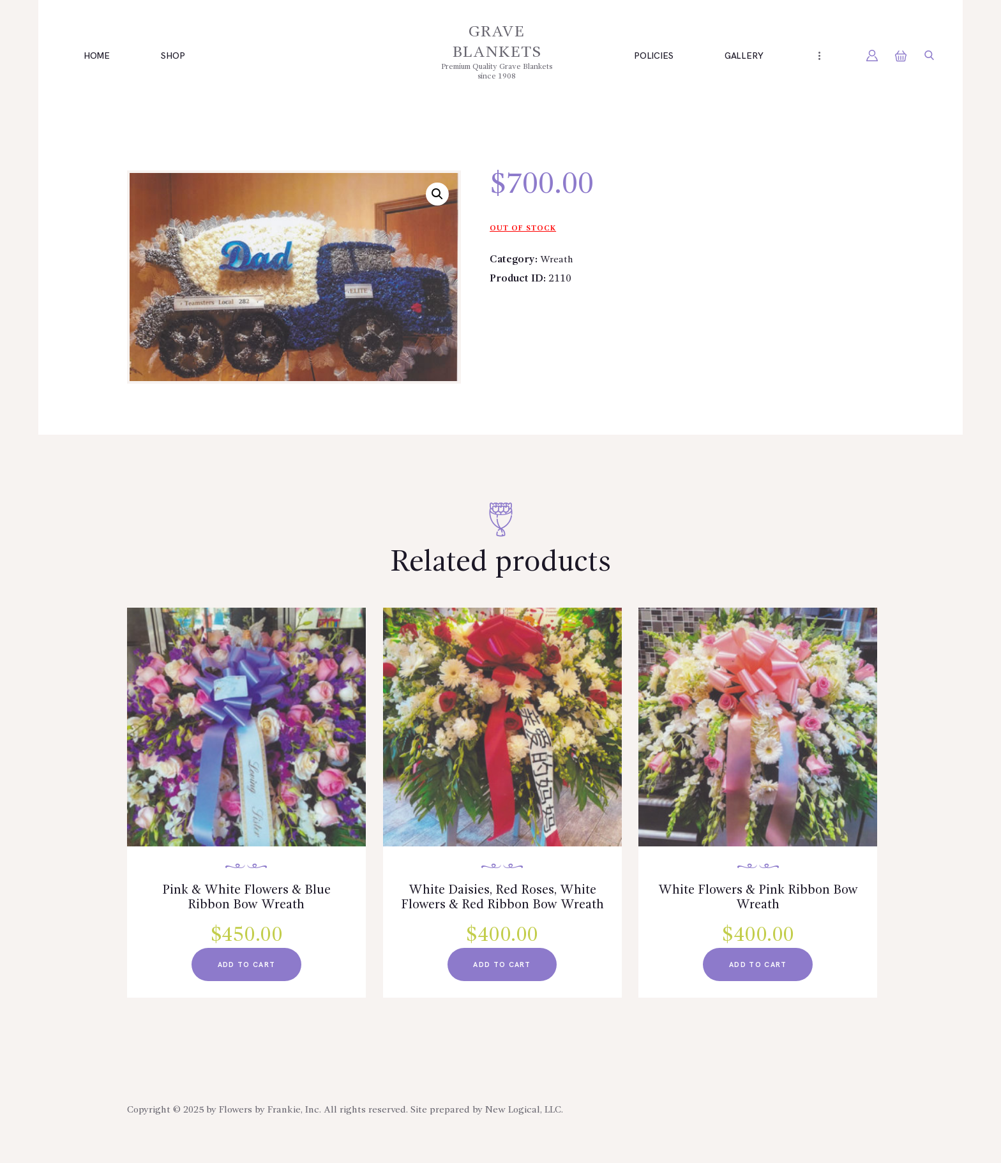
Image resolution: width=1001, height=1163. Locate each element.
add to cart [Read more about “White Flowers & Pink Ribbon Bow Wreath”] (757, 972)
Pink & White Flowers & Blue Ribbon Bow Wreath (246, 900)
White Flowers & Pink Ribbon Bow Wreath (758, 900)
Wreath (557, 260)
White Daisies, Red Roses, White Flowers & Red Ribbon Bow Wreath (502, 909)
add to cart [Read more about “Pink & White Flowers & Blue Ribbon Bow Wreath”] (246, 972)
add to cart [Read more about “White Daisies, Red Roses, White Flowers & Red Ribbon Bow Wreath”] (502, 990)
